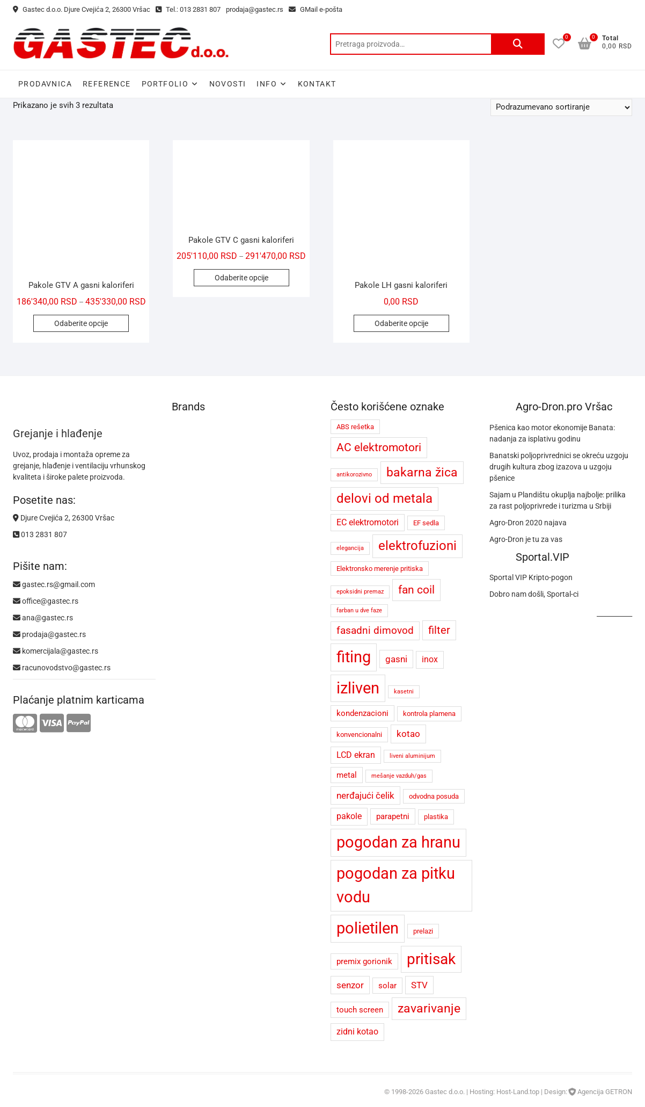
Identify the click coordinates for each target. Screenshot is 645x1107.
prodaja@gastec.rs (254, 9)
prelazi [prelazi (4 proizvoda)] (423, 931)
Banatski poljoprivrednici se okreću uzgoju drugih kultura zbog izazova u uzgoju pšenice (558, 466)
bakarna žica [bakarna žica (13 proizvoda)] (422, 472)
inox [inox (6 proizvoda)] (430, 659)
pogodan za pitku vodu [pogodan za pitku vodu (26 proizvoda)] (395, 885)
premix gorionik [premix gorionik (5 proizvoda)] (364, 961)
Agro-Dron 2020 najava (528, 522)
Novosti (227, 83)
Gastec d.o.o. (445, 1092)
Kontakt (317, 83)
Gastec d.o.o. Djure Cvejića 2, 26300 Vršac (81, 9)
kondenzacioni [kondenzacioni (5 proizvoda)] (362, 713)
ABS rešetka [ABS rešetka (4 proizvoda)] (355, 427)
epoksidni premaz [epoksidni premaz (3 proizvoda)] (360, 591)
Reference (107, 83)
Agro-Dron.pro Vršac (564, 406)
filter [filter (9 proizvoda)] (439, 630)
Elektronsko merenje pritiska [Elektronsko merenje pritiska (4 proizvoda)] (379, 569)
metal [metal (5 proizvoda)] (346, 775)
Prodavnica (45, 83)
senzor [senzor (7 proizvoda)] (350, 985)
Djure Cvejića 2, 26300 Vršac (63, 517)
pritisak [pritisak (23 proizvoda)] (431, 959)
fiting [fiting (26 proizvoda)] (353, 657)
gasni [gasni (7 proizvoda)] (396, 659)
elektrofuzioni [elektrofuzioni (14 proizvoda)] (417, 545)
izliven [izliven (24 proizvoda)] (357, 688)
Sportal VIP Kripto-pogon (531, 577)
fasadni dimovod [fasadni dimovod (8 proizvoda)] (375, 630)
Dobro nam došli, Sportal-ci (533, 594)
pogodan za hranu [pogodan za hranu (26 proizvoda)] (398, 842)
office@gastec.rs (45, 601)
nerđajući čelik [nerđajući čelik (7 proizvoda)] (365, 795)
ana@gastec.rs (43, 617)
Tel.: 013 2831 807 (188, 9)
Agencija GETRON (604, 1092)
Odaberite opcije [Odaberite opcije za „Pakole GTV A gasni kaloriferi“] (81, 323)
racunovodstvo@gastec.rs (62, 667)
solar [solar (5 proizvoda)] (387, 985)
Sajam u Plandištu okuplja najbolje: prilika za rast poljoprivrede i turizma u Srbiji (557, 500)
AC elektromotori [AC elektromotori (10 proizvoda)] (378, 447)
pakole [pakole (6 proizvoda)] (349, 816)
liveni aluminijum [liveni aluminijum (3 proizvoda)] (412, 756)
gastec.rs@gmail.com (54, 584)
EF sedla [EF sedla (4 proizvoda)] (426, 523)
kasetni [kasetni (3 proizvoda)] (404, 691)
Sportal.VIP (542, 557)
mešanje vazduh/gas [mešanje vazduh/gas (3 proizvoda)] (399, 775)
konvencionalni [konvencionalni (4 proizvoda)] (359, 734)
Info (266, 83)
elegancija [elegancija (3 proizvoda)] (350, 548)
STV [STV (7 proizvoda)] (419, 985)
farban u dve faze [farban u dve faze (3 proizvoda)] (359, 610)
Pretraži (518, 44)
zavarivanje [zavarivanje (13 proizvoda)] (429, 1008)
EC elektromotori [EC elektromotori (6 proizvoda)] (367, 522)
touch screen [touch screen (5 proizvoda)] (359, 1010)
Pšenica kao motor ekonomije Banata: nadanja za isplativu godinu (552, 433)
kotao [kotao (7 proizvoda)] (408, 733)
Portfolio (165, 83)
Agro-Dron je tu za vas (525, 539)
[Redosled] (561, 107)
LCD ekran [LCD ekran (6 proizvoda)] (355, 755)
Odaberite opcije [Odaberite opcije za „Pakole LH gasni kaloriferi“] (401, 323)
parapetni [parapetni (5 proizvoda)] (392, 816)
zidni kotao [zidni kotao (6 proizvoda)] (357, 1031)
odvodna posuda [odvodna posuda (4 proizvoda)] (434, 796)
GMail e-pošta (315, 9)
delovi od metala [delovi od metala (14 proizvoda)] (384, 498)
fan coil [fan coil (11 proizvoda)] (416, 589)
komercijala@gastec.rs (55, 651)
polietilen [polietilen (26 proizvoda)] (367, 928)
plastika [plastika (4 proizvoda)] (436, 817)
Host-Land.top (517, 1092)
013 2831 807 (40, 534)
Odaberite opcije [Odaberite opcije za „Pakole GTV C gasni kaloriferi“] (241, 277)
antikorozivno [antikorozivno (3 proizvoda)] (354, 474)
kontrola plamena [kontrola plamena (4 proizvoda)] (429, 714)
